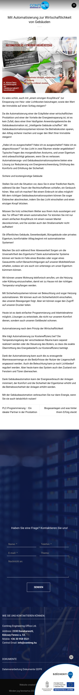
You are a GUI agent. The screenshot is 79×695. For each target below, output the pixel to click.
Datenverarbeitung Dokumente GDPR (22, 669)
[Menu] (74, 5)
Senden (38, 587)
